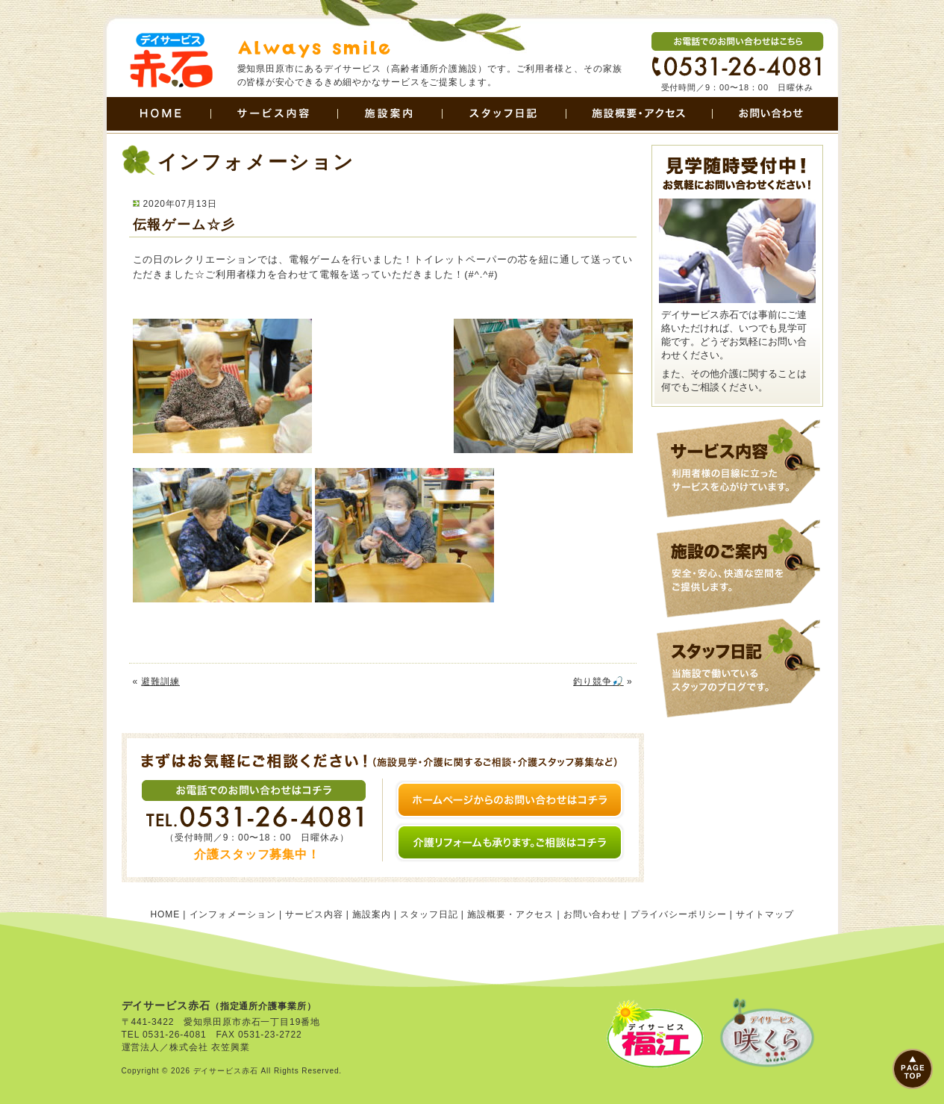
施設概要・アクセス (639, 115)
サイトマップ (764, 914)
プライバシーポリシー (679, 914)
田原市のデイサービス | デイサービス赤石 (170, 61)
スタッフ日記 (504, 115)
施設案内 (389, 115)
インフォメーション (233, 914)
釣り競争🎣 (598, 681)
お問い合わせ (775, 115)
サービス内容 (273, 115)
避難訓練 (160, 681)
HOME (158, 115)
